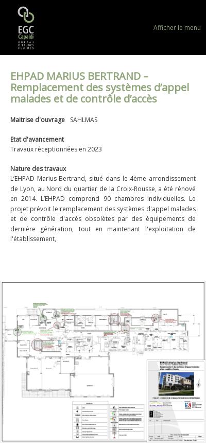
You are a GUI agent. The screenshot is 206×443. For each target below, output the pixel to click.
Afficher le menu (177, 27)
